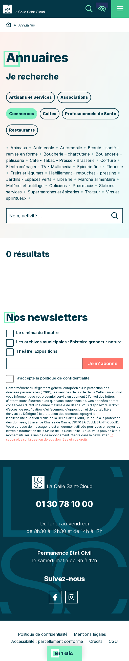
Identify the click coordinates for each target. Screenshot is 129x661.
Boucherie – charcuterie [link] (67, 154)
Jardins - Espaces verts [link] (28, 179)
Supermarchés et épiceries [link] (53, 191)
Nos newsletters (47, 317)
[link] (26, 8)
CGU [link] (113, 641)
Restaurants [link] (22, 130)
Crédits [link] (95, 641)
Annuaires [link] (26, 25)
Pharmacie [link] (83, 185)
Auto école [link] (43, 147)
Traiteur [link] (92, 191)
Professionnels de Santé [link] (90, 113)
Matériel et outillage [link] (25, 185)
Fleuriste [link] (114, 166)
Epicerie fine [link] (89, 166)
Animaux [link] (18, 147)
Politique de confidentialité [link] (43, 634)
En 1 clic (63, 653)
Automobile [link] (71, 147)
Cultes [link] (49, 113)
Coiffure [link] (108, 160)
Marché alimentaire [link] (96, 179)
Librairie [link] (64, 179)
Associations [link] (74, 97)
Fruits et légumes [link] (26, 172)
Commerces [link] (21, 113)
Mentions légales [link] (90, 634)
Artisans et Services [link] (30, 97)
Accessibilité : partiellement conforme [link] (47, 641)
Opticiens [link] (58, 185)
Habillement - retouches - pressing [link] (82, 172)
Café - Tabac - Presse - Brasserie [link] (62, 160)
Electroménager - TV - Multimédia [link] (38, 166)
